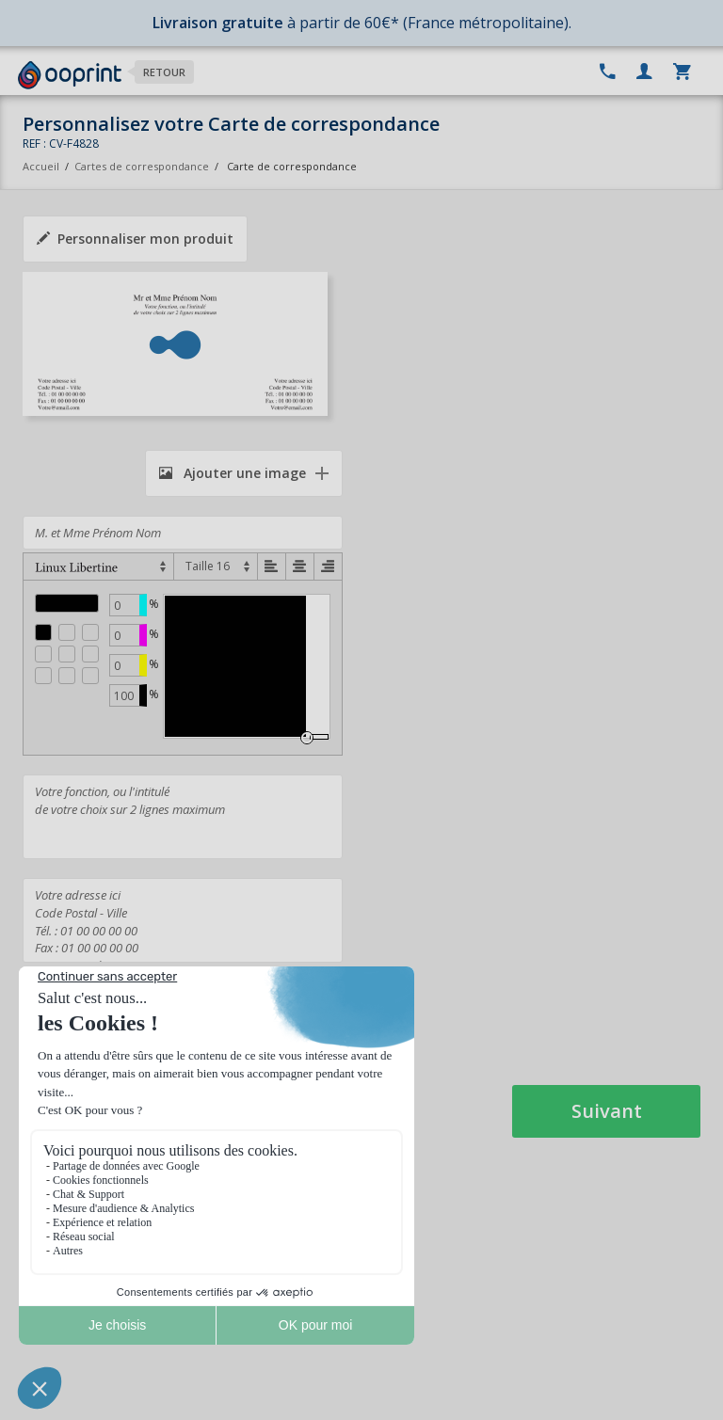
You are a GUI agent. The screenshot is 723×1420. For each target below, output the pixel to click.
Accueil (41, 166)
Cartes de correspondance (141, 166)
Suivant (606, 1111)
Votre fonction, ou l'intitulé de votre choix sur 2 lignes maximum (183, 816)
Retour (164, 72)
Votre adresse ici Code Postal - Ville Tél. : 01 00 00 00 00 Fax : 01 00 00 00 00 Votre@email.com (183, 920)
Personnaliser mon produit (135, 238)
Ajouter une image (232, 473)
